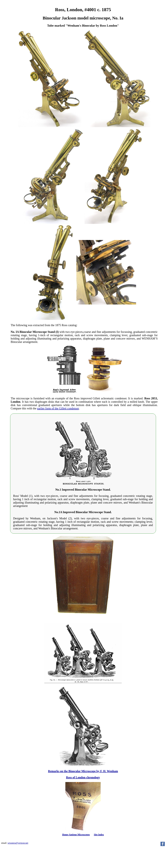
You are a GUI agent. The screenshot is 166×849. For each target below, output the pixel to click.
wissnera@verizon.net (18, 843)
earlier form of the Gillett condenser (58, 408)
